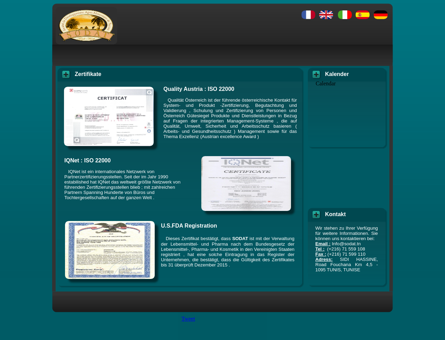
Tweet (188, 319)
